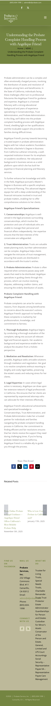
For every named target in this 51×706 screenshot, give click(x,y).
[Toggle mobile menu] (45, 17)
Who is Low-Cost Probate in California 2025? (37, 514)
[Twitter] (28, 628)
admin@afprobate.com (32, 2)
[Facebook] (22, 628)
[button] (6, 510)
